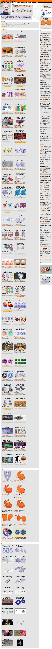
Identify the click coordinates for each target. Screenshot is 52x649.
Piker (5, 351)
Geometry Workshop (43, 214)
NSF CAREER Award (23, 13)
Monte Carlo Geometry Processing (45, 48)
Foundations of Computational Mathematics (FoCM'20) (44, 174)
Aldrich (3, 223)
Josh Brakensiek (48, 246)
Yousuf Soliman (44, 183)
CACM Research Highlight (7, 311)
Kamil (3, 111)
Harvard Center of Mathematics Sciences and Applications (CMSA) (45, 122)
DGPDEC (16, 522)
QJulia (3, 537)
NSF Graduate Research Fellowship (44, 187)
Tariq (7, 448)
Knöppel (15, 350)
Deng (8, 350)
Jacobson (12, 54)
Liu (2, 139)
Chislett (7, 139)
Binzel (17, 462)
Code (20, 2)
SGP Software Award (20, 296)
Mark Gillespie (45, 186)
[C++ (20, 24)
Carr (15, 448)
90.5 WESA (41, 259)
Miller (18, 54)
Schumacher (6, 83)
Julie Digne (41, 126)
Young (15, 462)
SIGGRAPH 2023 (42, 93)
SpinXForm (4, 522)
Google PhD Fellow (15, 12)
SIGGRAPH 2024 (46, 83)
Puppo (22, 223)
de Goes (18, 378)
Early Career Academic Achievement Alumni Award (44, 117)
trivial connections (18, 497)
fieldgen (3, 508)
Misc (37, 2)
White (2, 434)
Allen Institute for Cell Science (45, 74)
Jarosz (20, 139)
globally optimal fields (17, 496)
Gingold (11, 111)
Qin (23, 223)
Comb (15, 508)
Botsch (20, 68)
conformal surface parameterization (45, 241)
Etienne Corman (42, 41)
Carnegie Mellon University (24, 6)
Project (21, 41)
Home (3, 2)
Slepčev (5, 279)
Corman (15, 237)
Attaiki (5, 154)
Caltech (21, 12)
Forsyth (7, 434)
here (48, 208)
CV (31, 2)
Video (21, 183)
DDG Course (43, 275)
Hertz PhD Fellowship (46, 67)
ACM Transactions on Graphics (45, 256)
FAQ (34, 2)
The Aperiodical (47, 78)
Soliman (5, 237)
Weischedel (5, 308)
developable (16, 480)
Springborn (19, 167)
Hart (22, 448)
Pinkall (20, 350)
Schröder (23, 350)
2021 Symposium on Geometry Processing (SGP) (45, 128)
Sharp (5, 54)
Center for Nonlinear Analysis (22, 7)
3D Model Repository (45, 265)
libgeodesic (4, 494)
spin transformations (5, 525)
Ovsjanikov (9, 154)
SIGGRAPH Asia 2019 (47, 199)
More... (42, 262)
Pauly (23, 279)
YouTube (24, 2)
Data (8, 56)
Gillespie (15, 68)
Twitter (28, 2)
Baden (3, 293)
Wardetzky (9, 308)
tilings (15, 537)
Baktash (3, 54)
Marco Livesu (19, 223)
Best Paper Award (7, 409)
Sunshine (5, 223)
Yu (14, 336)
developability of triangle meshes (19, 482)
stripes (15, 494)
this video (41, 109)
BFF (2, 480)
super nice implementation (44, 240)
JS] (21, 24)
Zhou (7, 54)
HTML (22, 56)
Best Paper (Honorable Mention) (20, 142)
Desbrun (20, 378)
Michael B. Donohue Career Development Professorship (45, 113)
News (6, 2)
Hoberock (17, 448)
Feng (2, 125)
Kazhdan (7, 293)
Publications (15, 2)
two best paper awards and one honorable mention (45, 61)
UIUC (29, 11)
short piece (46, 259)
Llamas (5, 448)
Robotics (17, 6)
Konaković (15, 279)
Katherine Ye (46, 203)
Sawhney (15, 54)
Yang (18, 68)
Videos (3, 24)
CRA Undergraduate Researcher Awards (45, 246)
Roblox (14, 16)
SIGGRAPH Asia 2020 (47, 163)
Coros (19, 336)
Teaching (10, 2)
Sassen (3, 83)
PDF (6, 41)
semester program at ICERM (44, 168)
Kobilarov (15, 407)
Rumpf (9, 83)
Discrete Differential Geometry (25, 8)
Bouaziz (3, 351)
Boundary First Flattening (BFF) (45, 178)
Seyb (18, 139)
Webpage (9, 24)
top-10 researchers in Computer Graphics (45, 36)
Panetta (19, 279)
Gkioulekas (21, 54)
